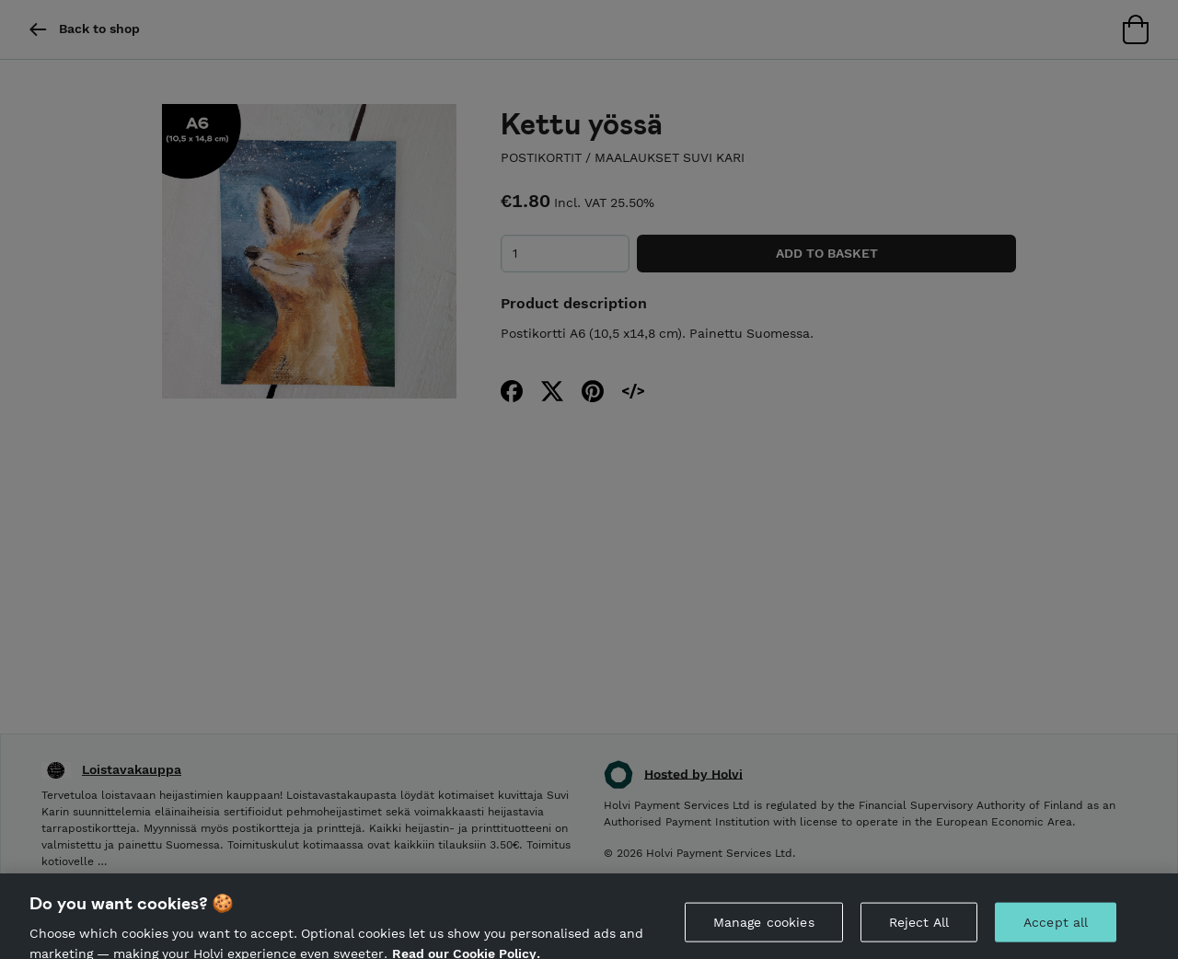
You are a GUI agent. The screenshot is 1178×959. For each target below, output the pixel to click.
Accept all (1055, 930)
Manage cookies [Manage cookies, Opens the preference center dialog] (763, 930)
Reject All (919, 930)
